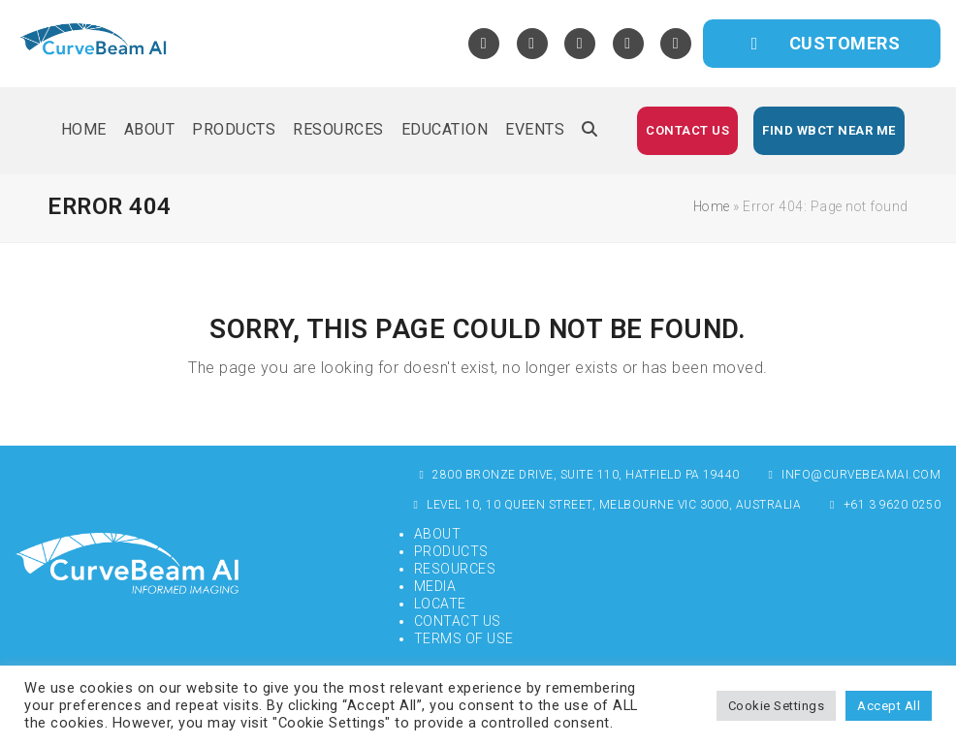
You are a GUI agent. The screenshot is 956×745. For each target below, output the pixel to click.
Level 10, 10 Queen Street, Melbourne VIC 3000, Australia (605, 505)
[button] (589, 131)
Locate (440, 603)
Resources (455, 568)
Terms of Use (464, 638)
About (438, 534)
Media (435, 586)
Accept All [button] (888, 705)
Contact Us (457, 621)
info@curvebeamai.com (852, 474)
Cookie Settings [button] (776, 705)
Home (711, 206)
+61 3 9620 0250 (882, 505)
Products (451, 551)
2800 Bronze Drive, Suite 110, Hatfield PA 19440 (577, 474)
